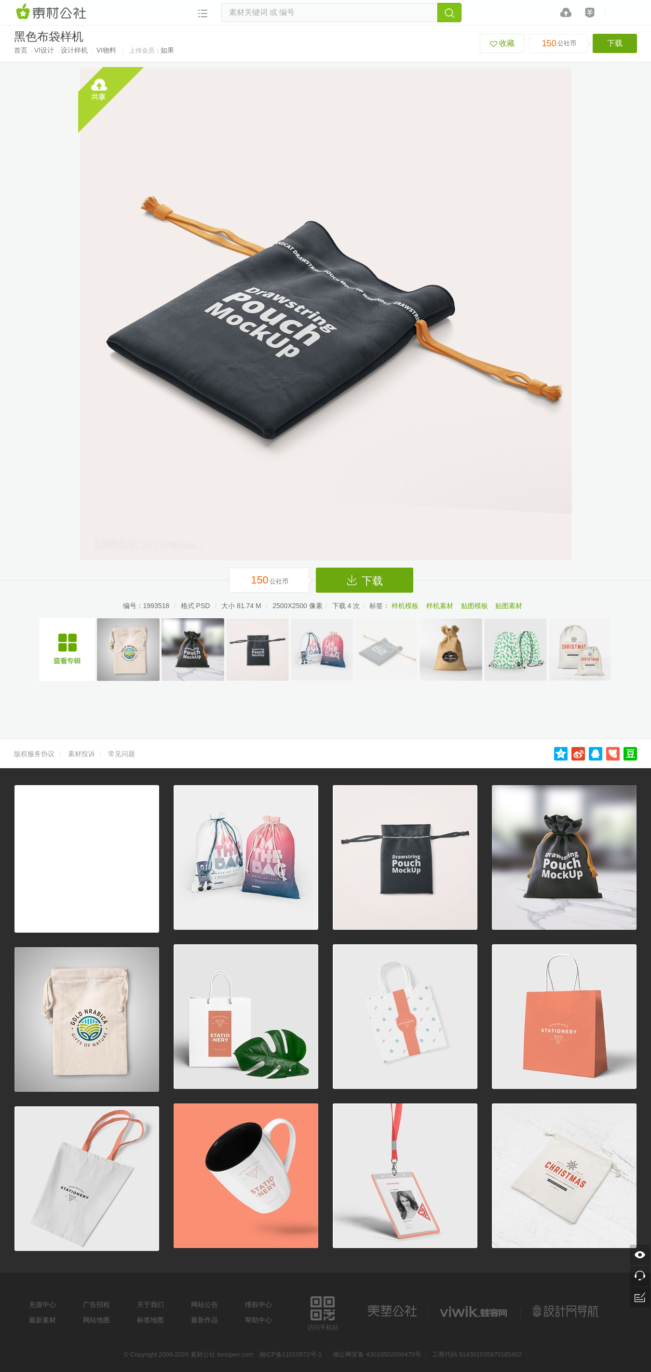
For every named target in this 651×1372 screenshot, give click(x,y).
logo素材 (474, 1311)
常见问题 (121, 754)
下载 (615, 43)
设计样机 (74, 50)
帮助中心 (258, 1320)
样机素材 (439, 606)
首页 (20, 50)
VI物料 (106, 50)
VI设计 (44, 50)
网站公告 (204, 1304)
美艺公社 (392, 1311)
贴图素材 (508, 606)
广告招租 (96, 1304)
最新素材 (42, 1320)
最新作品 (204, 1320)
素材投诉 (81, 754)
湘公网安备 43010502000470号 (377, 1354)
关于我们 (150, 1304)
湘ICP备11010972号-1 (290, 1354)
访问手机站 (323, 1312)
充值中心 (42, 1304)
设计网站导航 (566, 1311)
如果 (167, 50)
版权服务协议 (34, 754)
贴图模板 (474, 606)
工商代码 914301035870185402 (477, 1354)
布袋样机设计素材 (67, 649)
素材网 (52, 12)
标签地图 (150, 1320)
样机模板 (405, 606)
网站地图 (96, 1320)
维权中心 (258, 1304)
